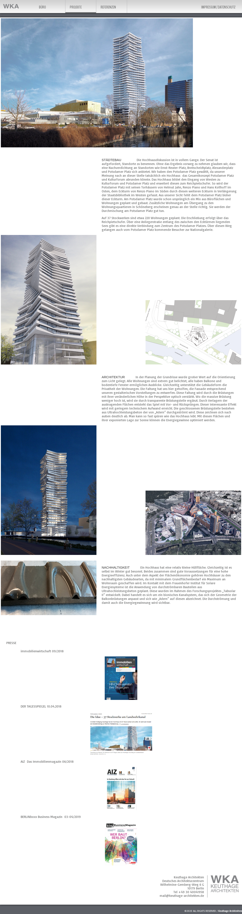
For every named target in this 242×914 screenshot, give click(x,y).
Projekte (76, 7)
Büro (42, 7)
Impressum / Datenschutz (218, 7)
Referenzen (108, 7)
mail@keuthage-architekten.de (182, 896)
